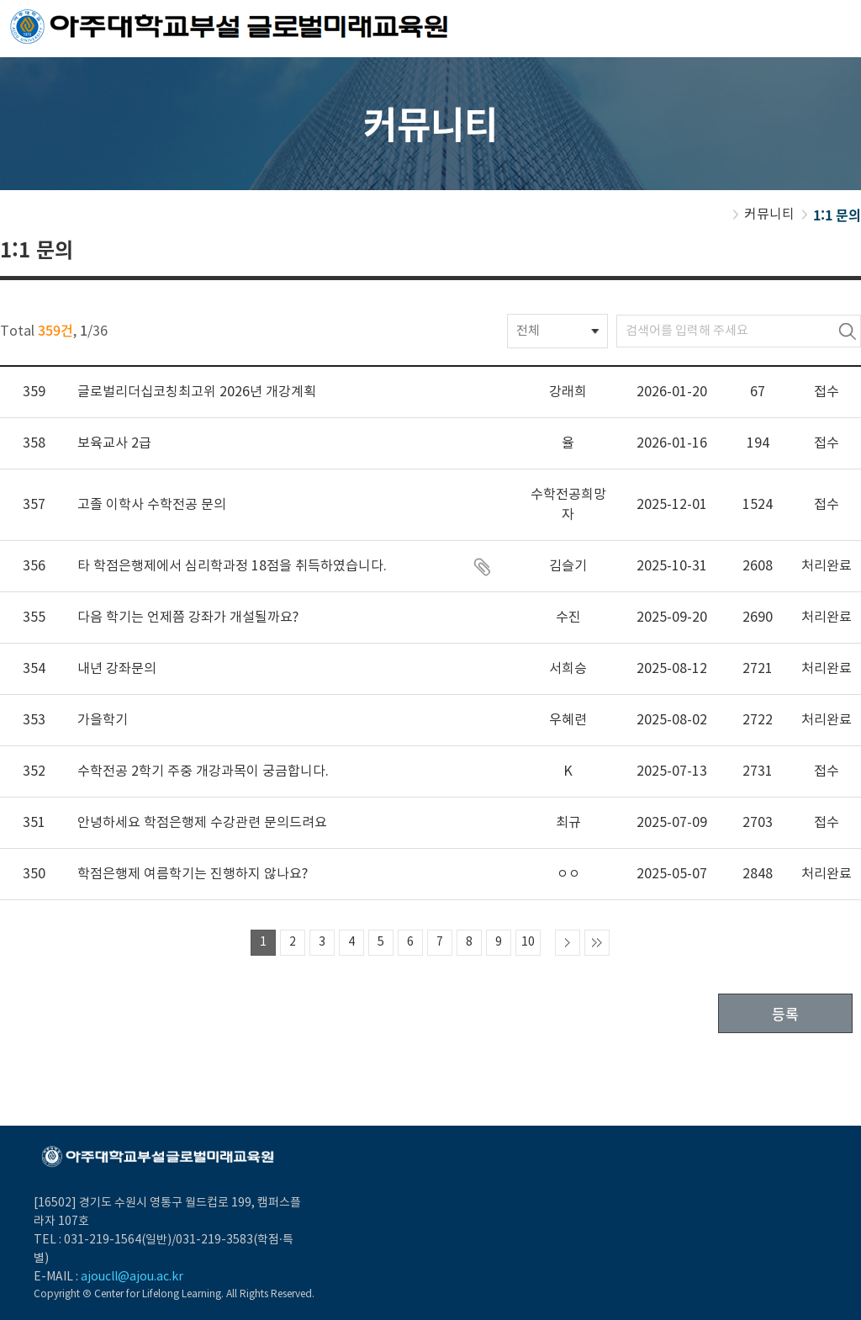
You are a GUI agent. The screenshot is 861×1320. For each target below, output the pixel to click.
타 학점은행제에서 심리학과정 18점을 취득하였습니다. (232, 566)
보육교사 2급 (114, 443)
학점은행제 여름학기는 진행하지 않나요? (192, 874)
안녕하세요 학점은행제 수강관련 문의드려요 (202, 822)
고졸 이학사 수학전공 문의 (151, 504)
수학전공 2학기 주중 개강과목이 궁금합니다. (203, 771)
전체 (528, 331)
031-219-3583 (214, 1240)
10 (528, 942)
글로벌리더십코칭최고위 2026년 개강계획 (196, 392)
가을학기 (102, 720)
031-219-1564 (102, 1240)
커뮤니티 (769, 214)
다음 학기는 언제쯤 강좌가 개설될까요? (187, 617)
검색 (847, 331)
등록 (785, 1013)
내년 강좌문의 (116, 668)
